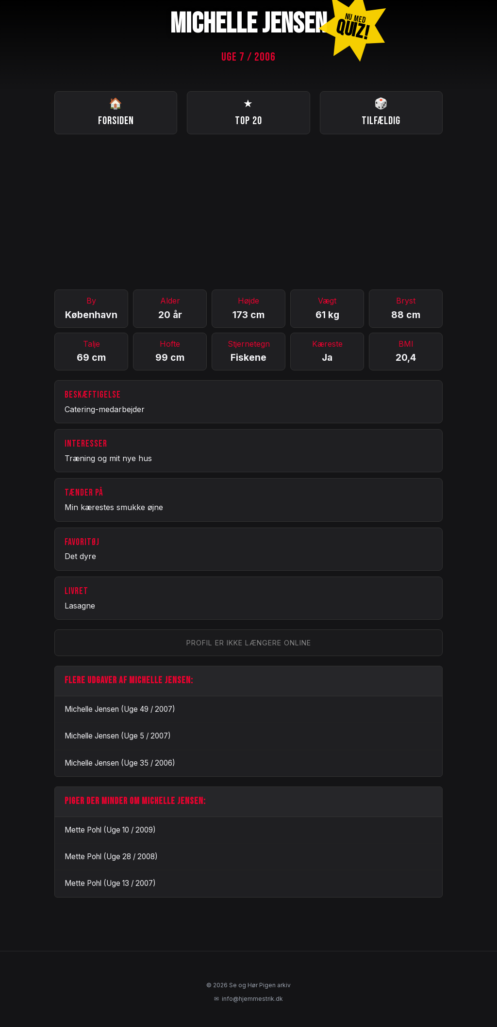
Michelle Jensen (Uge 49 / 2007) (120, 709)
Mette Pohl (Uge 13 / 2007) (110, 883)
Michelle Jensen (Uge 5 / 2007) (118, 735)
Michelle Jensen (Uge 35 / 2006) (120, 763)
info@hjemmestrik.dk (248, 999)
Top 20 (248, 112)
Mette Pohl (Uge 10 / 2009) (110, 829)
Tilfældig (381, 112)
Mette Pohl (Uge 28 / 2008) (111, 856)
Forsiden (116, 112)
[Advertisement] (248, 212)
